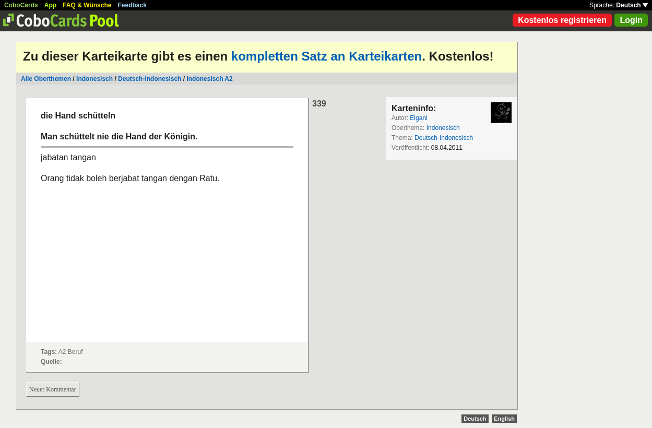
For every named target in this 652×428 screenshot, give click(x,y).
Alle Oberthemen (46, 78)
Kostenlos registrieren (562, 20)
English (504, 418)
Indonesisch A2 (209, 78)
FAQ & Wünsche (87, 5)
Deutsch (632, 5)
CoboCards (21, 5)
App (50, 5)
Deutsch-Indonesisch (149, 78)
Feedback (132, 5)
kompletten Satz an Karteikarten (326, 56)
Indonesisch (94, 78)
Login (631, 20)
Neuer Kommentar (52, 389)
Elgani (418, 118)
